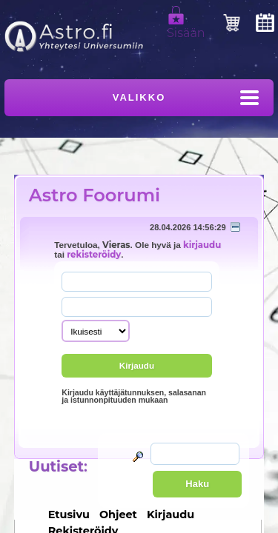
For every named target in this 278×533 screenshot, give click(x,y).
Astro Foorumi (94, 195)
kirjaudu (202, 245)
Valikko (139, 97)
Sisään (186, 26)
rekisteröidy (94, 254)
